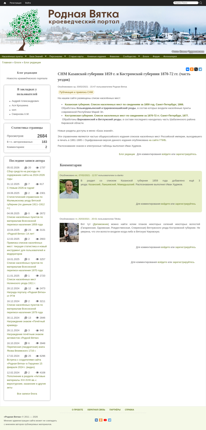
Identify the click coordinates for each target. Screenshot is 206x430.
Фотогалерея (170, 56)
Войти (28, 3)
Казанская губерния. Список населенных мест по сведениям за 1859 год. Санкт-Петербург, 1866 (124, 104)
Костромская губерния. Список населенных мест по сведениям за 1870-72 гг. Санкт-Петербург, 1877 (126, 115)
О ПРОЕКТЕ (77, 410)
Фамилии (114, 56)
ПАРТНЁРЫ (115, 410)
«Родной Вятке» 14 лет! (20, 233)
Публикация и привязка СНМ (76, 92)
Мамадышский (125, 184)
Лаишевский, (109, 184)
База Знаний (36, 56)
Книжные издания (96, 56)
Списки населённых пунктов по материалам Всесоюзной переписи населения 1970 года (25, 266)
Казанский (94, 184)
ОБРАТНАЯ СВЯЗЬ (96, 410)
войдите (166, 154)
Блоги (146, 56)
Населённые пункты (12, 56)
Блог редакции (32, 62)
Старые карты (76, 56)
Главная (6, 62)
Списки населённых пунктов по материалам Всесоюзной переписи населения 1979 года (25, 308)
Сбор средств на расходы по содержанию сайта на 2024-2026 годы (26, 175)
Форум (156, 56)
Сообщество (129, 56)
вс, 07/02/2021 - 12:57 (86, 175)
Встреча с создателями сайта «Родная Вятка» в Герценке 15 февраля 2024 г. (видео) (24, 363)
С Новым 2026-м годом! (20, 187)
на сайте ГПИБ (157, 140)
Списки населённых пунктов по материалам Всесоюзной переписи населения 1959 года (25, 221)
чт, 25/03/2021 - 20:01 (86, 218)
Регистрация (15, 3)
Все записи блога (27, 393)
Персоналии (55, 56)
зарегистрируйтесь (186, 154)
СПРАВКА (129, 410)
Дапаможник (101, 224)
